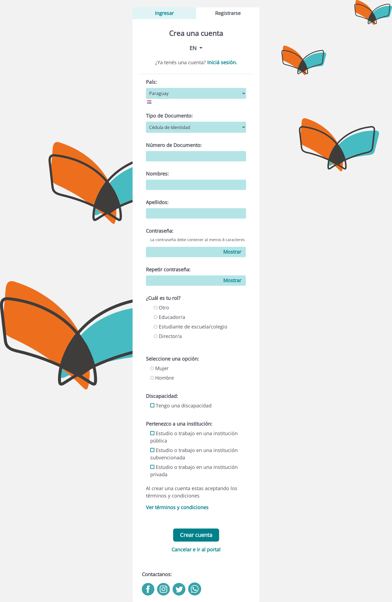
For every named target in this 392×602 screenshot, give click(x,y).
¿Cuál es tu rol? (163, 298)
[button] (196, 48)
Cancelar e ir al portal (195, 549)
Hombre (162, 377)
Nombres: (157, 173)
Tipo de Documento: (169, 115)
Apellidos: (157, 202)
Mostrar (232, 251)
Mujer (159, 368)
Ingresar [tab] (164, 13)
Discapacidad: (162, 396)
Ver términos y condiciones (177, 507)
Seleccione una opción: (172, 358)
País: (151, 82)
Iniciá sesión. (222, 62)
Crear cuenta (196, 535)
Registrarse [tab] (228, 13)
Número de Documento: (174, 145)
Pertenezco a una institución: (179, 423)
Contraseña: (159, 231)
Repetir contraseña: (168, 269)
